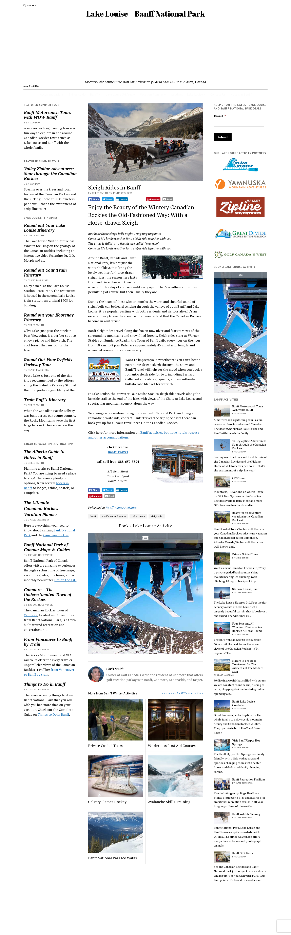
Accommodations (52, 94)
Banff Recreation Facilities (248, 779)
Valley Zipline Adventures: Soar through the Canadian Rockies (50, 173)
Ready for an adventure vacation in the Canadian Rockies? (247, 516)
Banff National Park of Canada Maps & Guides (47, 547)
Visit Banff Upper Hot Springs (246, 742)
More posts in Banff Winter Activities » (182, 693)
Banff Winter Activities (121, 507)
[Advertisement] (145, 49)
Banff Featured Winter (114, 516)
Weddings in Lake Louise (187, 94)
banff (93, 516)
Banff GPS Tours (242, 853)
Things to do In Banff (83, 94)
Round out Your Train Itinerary (45, 272)
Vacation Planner (151, 94)
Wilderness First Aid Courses (172, 745)
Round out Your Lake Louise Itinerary (44, 227)
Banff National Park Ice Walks (112, 857)
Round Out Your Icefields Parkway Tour (48, 362)
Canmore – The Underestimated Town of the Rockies (47, 594)
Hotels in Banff (241, 94)
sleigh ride (156, 516)
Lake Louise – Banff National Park (145, 13)
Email (220, 116)
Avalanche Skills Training (169, 801)
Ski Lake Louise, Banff (245, 589)
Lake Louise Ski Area (119, 94)
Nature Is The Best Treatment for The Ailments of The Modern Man (247, 666)
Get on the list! (65, 580)
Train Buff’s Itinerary (44, 399)
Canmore (30, 615)
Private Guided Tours (105, 745)
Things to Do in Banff (44, 684)
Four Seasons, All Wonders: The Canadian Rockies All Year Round (247, 627)
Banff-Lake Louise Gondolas (243, 703)
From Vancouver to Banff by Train (48, 642)
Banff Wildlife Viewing (246, 814)
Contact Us (218, 94)
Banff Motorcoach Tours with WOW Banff (47, 115)
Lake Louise (138, 516)
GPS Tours (239, 478)
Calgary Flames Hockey (107, 801)
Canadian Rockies (41, 508)
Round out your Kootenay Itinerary (49, 317)
